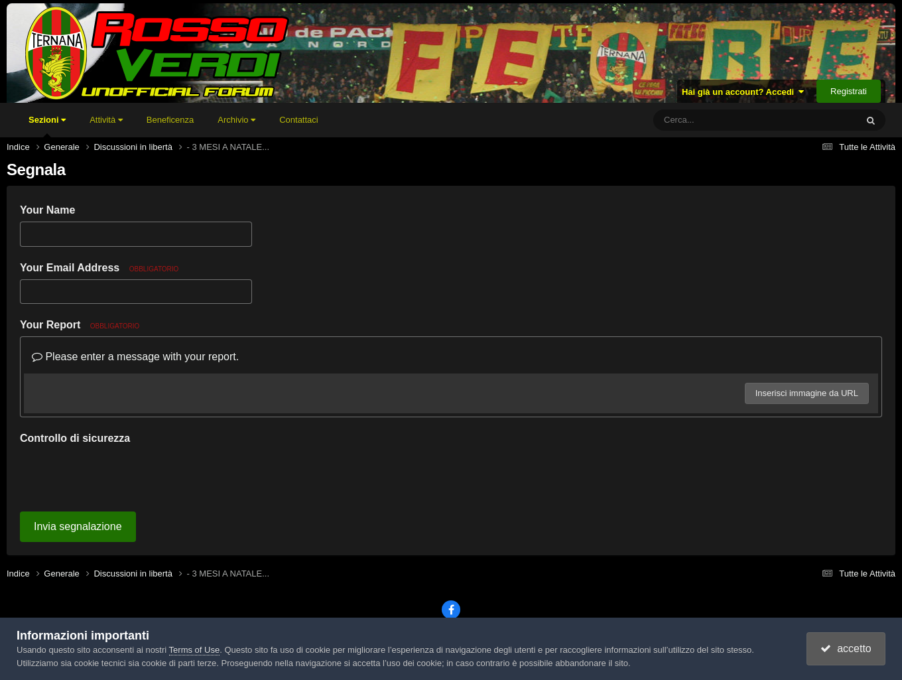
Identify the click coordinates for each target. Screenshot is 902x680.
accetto (845, 648)
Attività (106, 120)
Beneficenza (170, 120)
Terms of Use (194, 650)
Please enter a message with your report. (135, 356)
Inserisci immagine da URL (806, 393)
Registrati (848, 91)
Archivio (236, 120)
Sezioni (47, 126)
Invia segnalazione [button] (78, 526)
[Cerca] (725, 120)
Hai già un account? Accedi (743, 92)
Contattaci (298, 120)
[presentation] (121, 476)
